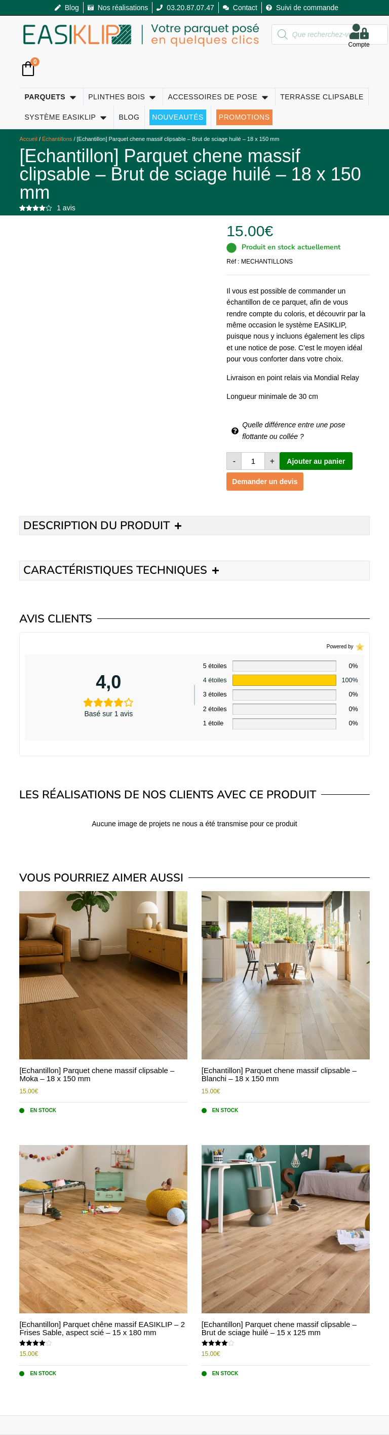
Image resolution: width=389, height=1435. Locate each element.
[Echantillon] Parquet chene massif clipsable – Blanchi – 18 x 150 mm (279, 1074)
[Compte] (359, 31)
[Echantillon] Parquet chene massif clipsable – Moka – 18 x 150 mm (96, 1074)
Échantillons (57, 139)
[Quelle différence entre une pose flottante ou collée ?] (235, 430)
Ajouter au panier (316, 461)
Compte (359, 45)
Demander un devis (264, 481)
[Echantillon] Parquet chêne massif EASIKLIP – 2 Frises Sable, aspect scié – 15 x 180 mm (102, 1328)
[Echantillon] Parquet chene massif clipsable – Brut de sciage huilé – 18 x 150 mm (190, 174)
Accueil (28, 139)
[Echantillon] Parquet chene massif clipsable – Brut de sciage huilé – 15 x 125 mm (279, 1328)
